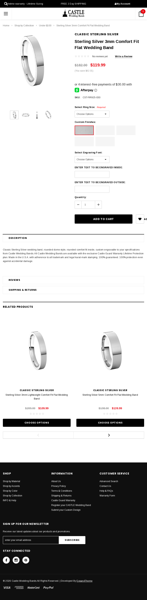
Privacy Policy (58, 486)
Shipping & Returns (23, 290)
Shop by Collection (24, 25)
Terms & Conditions (61, 491)
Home (6, 25)
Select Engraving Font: (88, 152)
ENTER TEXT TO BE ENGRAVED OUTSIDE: (100, 182)
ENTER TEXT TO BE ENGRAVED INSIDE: (99, 167)
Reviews (14, 280)
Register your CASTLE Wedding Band (71, 505)
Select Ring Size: (90, 107)
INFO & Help (9, 500)
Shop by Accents (11, 486)
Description (18, 238)
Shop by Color (10, 491)
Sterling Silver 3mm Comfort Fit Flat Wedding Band (83, 25)
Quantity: (81, 197)
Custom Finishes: (85, 122)
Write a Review (123, 56)
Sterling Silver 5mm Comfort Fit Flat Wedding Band (110, 395)
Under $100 (45, 25)
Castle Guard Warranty (63, 500)
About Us (56, 481)
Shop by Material (11, 481)
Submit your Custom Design (66, 510)
